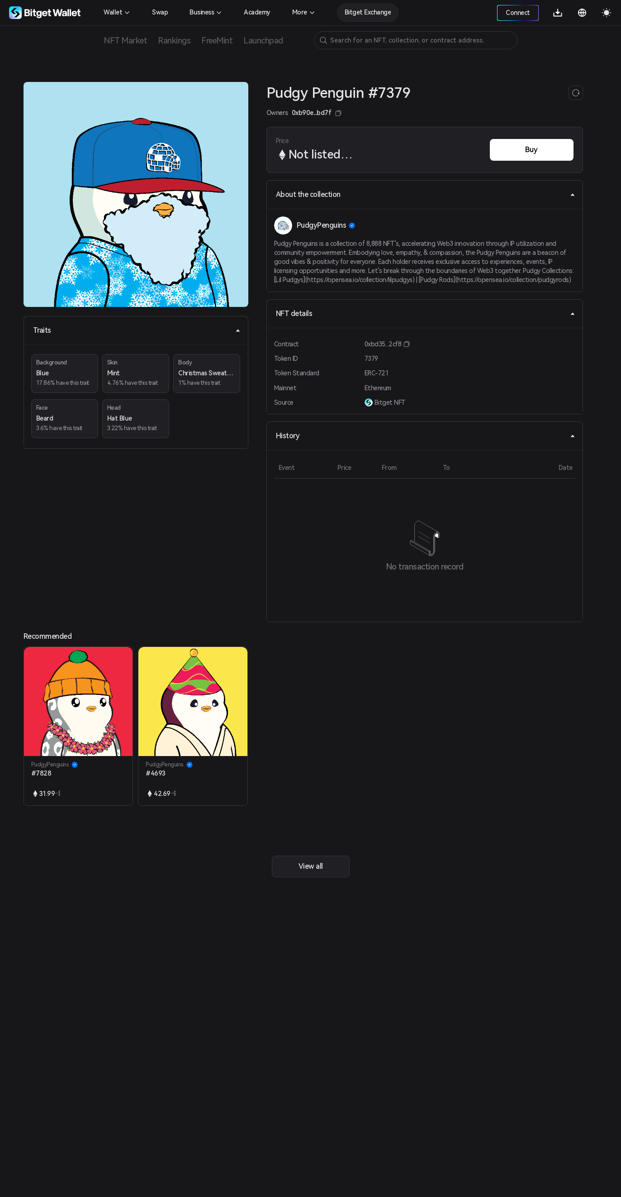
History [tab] (425, 435)
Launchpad (263, 40)
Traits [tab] (137, 330)
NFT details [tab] (425, 313)
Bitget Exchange (368, 12)
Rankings (174, 40)
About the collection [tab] (425, 194)
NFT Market (125, 40)
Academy (257, 12)
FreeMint (216, 40)
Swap (160, 12)
